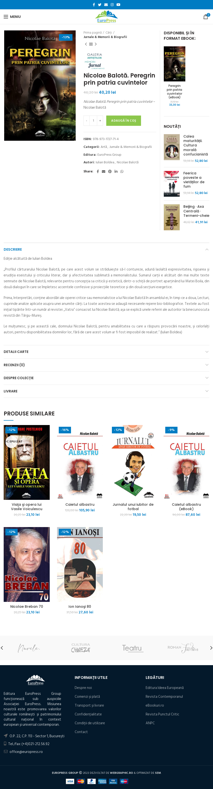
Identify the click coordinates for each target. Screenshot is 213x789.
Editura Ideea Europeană (165, 688)
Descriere (13, 249)
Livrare (10, 391)
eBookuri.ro (155, 705)
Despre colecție (19, 377)
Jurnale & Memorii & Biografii (105, 37)
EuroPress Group (109, 155)
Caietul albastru (80, 504)
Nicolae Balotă (128, 162)
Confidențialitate (88, 714)
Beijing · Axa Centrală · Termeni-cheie (196, 211)
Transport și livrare (89, 705)
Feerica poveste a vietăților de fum (193, 180)
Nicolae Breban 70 (26, 606)
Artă (104, 147)
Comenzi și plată (87, 697)
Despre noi (83, 688)
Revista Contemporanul (164, 697)
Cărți (109, 32)
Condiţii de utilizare (90, 723)
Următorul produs (95, 44)
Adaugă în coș (123, 120)
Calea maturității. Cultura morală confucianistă (195, 145)
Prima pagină (92, 32)
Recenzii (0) (14, 364)
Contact (81, 732)
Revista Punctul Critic (162, 714)
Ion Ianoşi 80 (80, 606)
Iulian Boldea (105, 162)
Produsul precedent (85, 44)
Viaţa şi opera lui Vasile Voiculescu (26, 506)
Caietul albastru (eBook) (186, 506)
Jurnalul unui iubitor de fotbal (133, 506)
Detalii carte (16, 351)
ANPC (150, 723)
